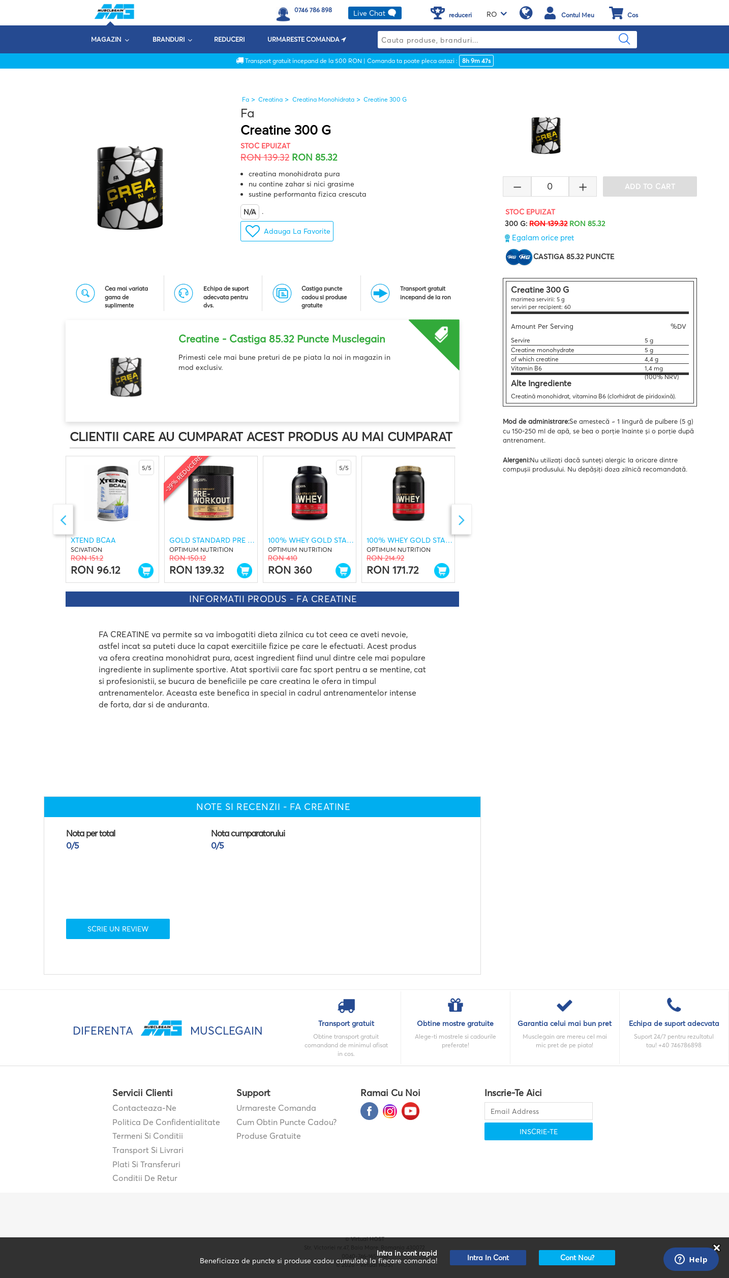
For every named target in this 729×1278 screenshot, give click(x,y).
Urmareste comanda (276, 1108)
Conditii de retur (144, 1178)
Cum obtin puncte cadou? (286, 1122)
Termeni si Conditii (147, 1136)
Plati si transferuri (146, 1164)
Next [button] (461, 519)
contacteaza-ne (144, 1108)
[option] (262, 367)
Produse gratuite (268, 1136)
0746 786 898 (313, 10)
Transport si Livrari (148, 1150)
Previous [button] (63, 519)
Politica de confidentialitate (166, 1122)
